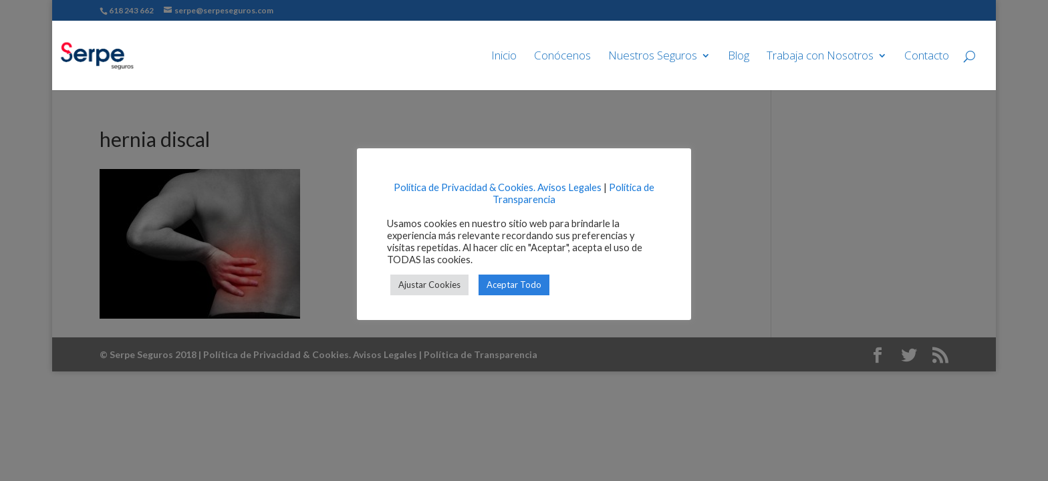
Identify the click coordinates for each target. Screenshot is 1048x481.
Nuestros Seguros (652, 57)
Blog (738, 57)
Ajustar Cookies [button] (429, 284)
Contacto (926, 57)
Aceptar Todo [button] (514, 284)
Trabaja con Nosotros (820, 57)
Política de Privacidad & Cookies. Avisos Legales (498, 187)
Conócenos (562, 57)
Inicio (504, 57)
